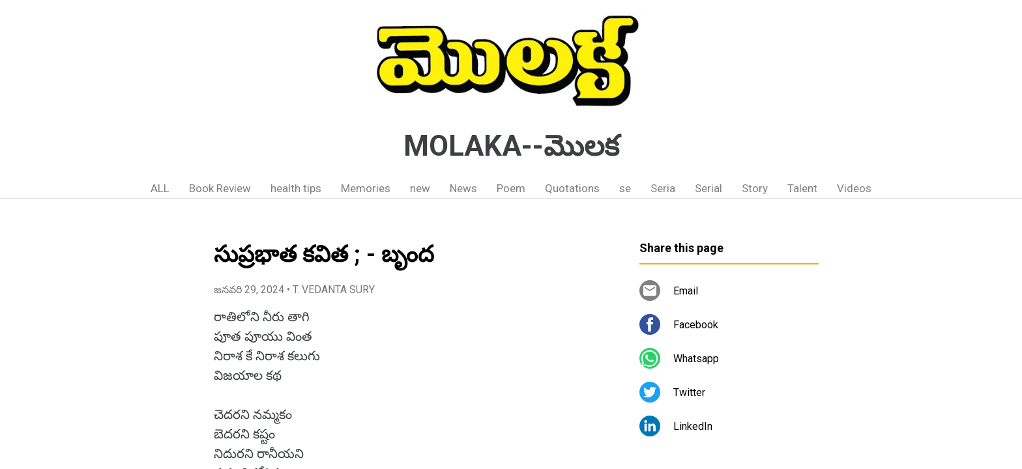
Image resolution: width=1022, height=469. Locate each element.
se (625, 188)
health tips (295, 188)
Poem (511, 188)
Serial (708, 188)
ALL (160, 188)
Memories (365, 188)
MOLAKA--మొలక (511, 146)
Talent (802, 188)
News (463, 188)
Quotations (572, 188)
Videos (854, 188)
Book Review (220, 188)
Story (755, 188)
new (420, 188)
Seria (662, 188)
